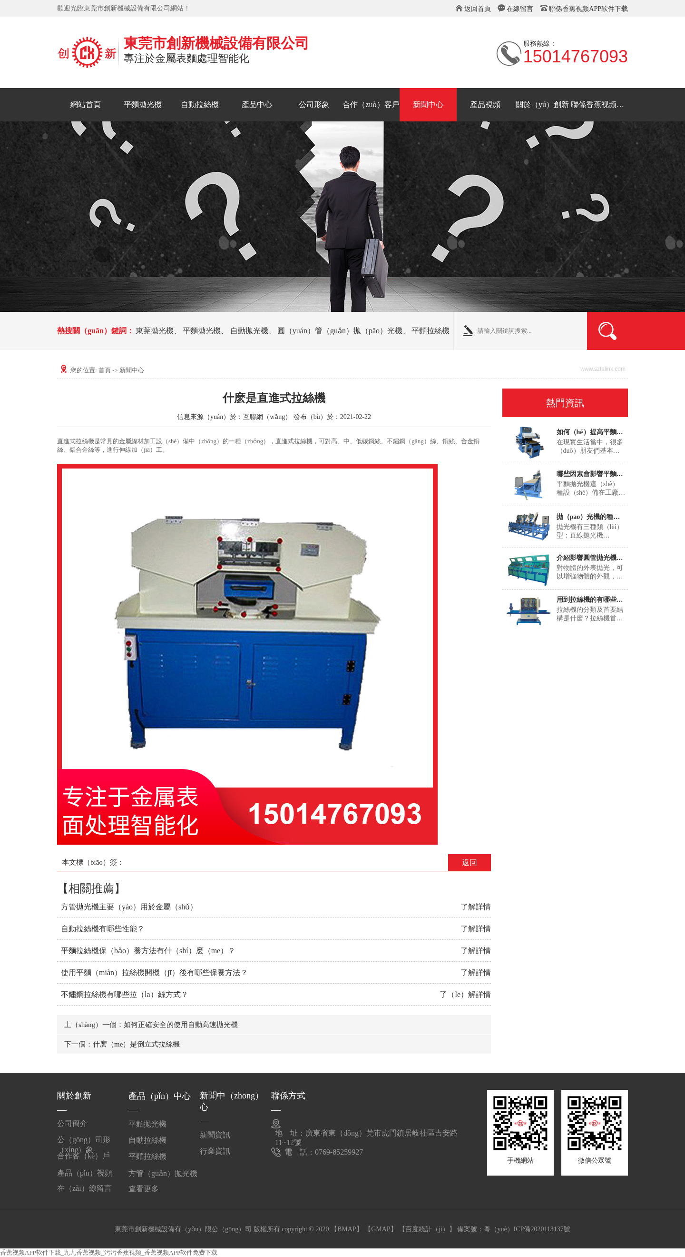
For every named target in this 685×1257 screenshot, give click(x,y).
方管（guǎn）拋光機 (162, 1173)
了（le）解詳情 (465, 994)
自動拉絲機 (200, 104)
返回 (469, 862)
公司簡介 (72, 1123)
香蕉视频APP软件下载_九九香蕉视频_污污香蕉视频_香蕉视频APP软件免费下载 (108, 1252)
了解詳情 (475, 907)
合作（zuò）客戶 (370, 104)
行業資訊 (215, 1151)
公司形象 (314, 104)
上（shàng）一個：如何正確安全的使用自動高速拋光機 (151, 1024)
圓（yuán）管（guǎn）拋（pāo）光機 (339, 331)
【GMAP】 (380, 1229)
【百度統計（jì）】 (427, 1229)
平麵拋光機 (143, 104)
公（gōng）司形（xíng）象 (83, 1143)
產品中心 (257, 104)
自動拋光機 (249, 331)
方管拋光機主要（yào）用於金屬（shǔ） (129, 907)
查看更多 (143, 1189)
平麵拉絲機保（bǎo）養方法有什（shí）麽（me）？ (148, 951)
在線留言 (520, 8)
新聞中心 (428, 104)
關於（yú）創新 (542, 104)
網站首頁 (85, 104)
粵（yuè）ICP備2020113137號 (527, 1229)
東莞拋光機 (155, 331)
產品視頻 (485, 104)
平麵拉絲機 (430, 331)
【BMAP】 (347, 1229)
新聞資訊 (215, 1135)
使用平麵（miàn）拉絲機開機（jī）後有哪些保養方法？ (154, 972)
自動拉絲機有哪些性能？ (103, 929)
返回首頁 (477, 8)
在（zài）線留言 (84, 1188)
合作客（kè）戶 (83, 1156)
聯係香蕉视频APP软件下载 (588, 8)
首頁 (104, 370)
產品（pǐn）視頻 (84, 1173)
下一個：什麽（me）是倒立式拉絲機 (122, 1044)
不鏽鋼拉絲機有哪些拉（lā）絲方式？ (124, 994)
